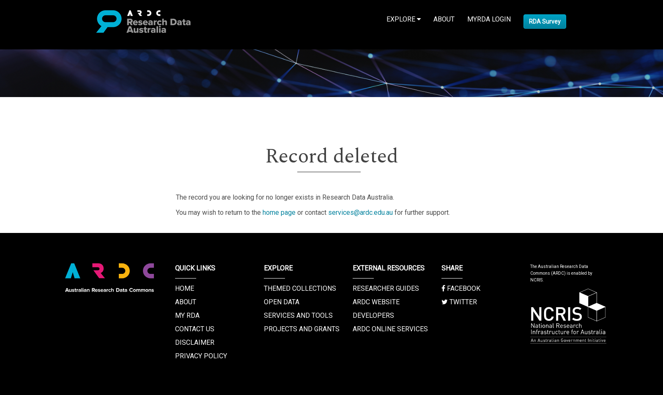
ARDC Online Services (390, 329)
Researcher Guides (386, 288)
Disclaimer (194, 342)
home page (279, 212)
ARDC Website (376, 302)
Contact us (194, 329)
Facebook (460, 288)
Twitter (459, 302)
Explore (403, 19)
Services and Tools (298, 315)
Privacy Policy (201, 356)
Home (184, 288)
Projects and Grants (302, 329)
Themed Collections (300, 288)
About (444, 19)
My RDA (187, 315)
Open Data (281, 302)
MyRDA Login (489, 19)
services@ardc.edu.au (360, 212)
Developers (373, 315)
